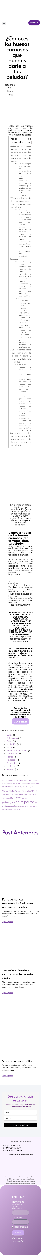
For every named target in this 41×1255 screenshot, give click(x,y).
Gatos (9, 741)
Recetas (11, 769)
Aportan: (15, 259)
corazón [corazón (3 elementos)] (18, 784)
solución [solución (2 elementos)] (35, 806)
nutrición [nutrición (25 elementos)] (15, 797)
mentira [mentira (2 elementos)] (26, 794)
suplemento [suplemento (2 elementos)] (8, 809)
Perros (10, 757)
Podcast (11, 760)
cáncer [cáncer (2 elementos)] (24, 784)
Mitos (9, 747)
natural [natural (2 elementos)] (8, 798)
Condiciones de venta (12, 1147)
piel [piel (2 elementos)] (36, 802)
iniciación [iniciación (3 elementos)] (13, 794)
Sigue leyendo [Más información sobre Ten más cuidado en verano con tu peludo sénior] (7, 993)
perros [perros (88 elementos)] (29, 802)
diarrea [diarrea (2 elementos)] (33, 784)
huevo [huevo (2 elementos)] (19, 791)
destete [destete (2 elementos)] (28, 784)
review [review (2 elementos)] (27, 806)
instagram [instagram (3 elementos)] (19, 794)
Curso (10, 735)
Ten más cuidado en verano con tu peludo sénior (17, 974)
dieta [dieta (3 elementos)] (37, 784)
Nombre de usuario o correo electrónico (18, 1205)
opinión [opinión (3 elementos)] (24, 798)
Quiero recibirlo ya (20, 1125)
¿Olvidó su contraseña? (18, 1240)
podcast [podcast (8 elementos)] (6, 806)
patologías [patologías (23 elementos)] (8, 802)
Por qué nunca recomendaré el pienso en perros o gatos (18, 903)
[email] (20, 1112)
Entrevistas (12, 738)
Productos (12, 763)
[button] (4, 23)
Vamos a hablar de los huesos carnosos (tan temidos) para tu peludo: (21, 202)
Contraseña (18, 1217)
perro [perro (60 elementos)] (19, 802)
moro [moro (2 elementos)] (3, 798)
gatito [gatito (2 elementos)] (31, 787)
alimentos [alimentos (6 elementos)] (23, 780)
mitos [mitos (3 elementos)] (34, 794)
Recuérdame (20, 1227)
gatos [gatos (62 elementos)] (13, 790)
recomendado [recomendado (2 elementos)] (20, 806)
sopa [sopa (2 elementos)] (3, 809)
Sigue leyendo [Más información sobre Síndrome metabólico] (7, 1075)
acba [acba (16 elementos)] (4, 780)
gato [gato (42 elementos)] (5, 790)
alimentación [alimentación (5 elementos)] (13, 780)
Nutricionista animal (17, 750)
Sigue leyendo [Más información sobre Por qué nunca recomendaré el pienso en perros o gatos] (7, 922)
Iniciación (12, 744)
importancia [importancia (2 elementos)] (5, 794)
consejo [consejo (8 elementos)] (11, 783)
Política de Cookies (11, 1149)
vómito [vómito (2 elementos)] (19, 809)
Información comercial (12, 1150)
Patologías (12, 753)
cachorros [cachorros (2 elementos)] (5, 784)
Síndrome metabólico (17, 1061)
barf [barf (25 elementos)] (30, 780)
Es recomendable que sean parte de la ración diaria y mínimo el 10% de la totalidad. (21, 356)
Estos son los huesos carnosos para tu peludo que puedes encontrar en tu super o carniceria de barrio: (21, 153)
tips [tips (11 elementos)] (14, 809)
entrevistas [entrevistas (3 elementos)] (17, 787)
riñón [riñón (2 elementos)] (30, 806)
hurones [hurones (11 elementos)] (32, 791)
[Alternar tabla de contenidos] (28, 142)
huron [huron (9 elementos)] (25, 791)
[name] (20, 1118)
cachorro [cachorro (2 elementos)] (35, 780)
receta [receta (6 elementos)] (13, 806)
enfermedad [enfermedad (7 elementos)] (7, 787)
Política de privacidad (12, 1145)
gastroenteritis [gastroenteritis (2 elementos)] (25, 787)
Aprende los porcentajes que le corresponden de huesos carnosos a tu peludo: (21, 439)
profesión (11, 766)
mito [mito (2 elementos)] (30, 794)
